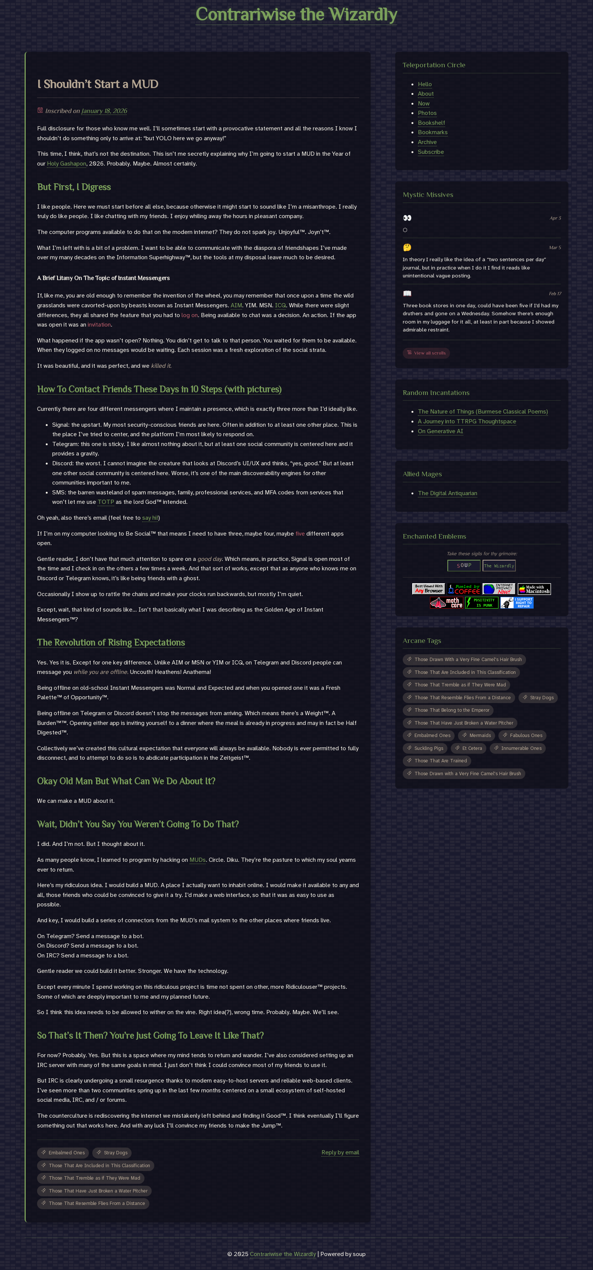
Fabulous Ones (522, 735)
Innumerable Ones (518, 748)
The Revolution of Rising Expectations (111, 642)
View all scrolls (426, 353)
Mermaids (476, 735)
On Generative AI (440, 431)
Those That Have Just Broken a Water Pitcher (94, 1191)
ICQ (280, 305)
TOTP (106, 502)
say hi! (150, 518)
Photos (427, 113)
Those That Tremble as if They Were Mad (90, 1178)
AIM (236, 305)
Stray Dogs (111, 1152)
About (426, 94)
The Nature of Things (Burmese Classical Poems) (483, 411)
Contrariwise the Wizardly (296, 14)
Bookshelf (431, 123)
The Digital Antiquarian (447, 493)
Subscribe (431, 152)
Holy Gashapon (66, 163)
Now (424, 103)
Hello (425, 84)
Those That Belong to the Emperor (448, 710)
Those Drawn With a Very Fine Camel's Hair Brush (464, 659)
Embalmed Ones (63, 1152)
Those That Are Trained (437, 760)
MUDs (197, 860)
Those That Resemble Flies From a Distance (93, 1203)
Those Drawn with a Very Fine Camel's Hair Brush (464, 773)
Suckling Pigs (425, 748)
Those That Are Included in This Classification (95, 1165)
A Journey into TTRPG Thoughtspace (467, 421)
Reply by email (340, 1152)
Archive (427, 142)
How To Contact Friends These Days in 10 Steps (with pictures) (159, 389)
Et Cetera (468, 748)
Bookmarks (433, 132)
